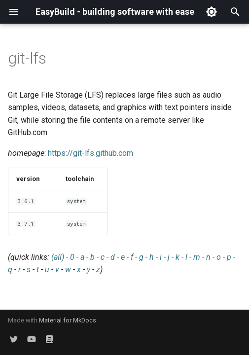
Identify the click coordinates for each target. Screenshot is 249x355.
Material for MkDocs (67, 320)
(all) (57, 257)
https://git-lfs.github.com (90, 153)
